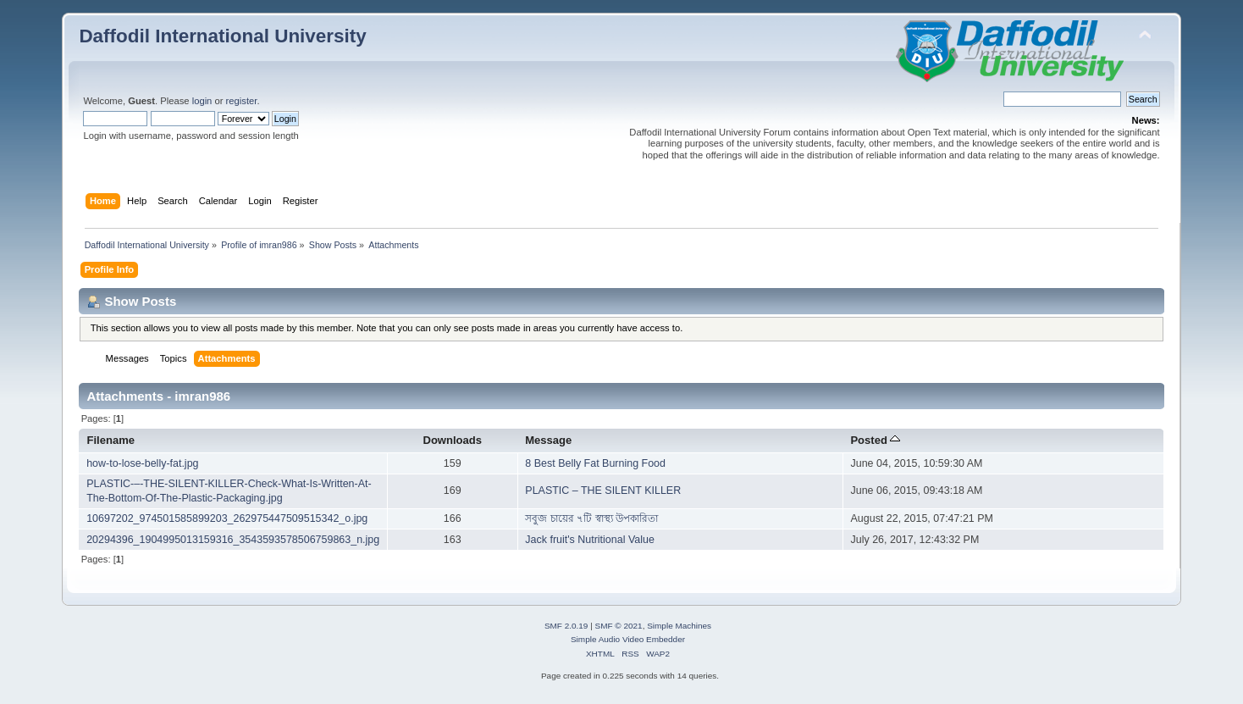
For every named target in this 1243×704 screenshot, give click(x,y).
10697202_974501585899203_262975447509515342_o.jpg (226, 518)
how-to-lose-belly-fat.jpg (142, 463)
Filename (111, 440)
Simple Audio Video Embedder (628, 639)
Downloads (452, 440)
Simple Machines (679, 625)
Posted (875, 440)
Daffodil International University (222, 36)
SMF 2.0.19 (566, 625)
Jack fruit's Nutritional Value (590, 540)
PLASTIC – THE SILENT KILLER (603, 490)
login (202, 101)
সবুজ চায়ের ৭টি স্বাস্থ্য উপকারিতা (591, 518)
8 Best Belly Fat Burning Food (595, 463)
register (241, 101)
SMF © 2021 (619, 625)
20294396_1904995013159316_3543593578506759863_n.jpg (232, 540)
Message (548, 440)
